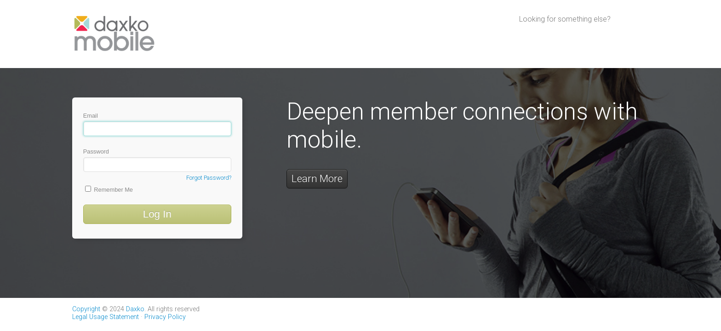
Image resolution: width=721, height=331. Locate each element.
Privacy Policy (165, 317)
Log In (157, 214)
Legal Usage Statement (105, 317)
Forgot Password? (208, 177)
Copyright (86, 309)
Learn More (317, 178)
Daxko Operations (550, 37)
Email (157, 124)
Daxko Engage (616, 37)
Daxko (135, 309)
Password (157, 160)
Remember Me (109, 189)
